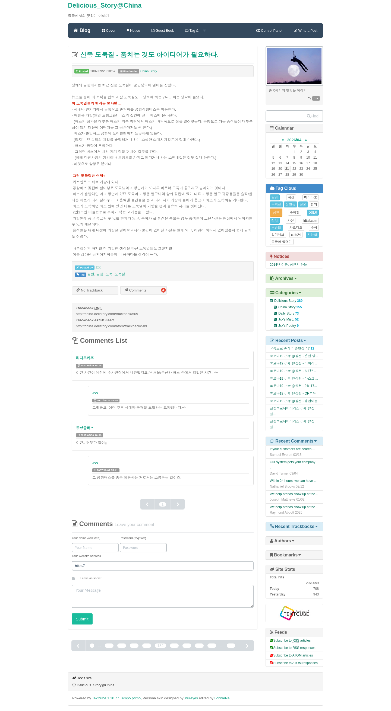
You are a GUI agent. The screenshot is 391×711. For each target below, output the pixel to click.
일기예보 (278, 235)
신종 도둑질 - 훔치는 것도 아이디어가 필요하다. (148, 55)
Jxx (98, 267)
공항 (99, 274)
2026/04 (294, 140)
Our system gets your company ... (293, 465)
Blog (82, 30)
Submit (82, 619)
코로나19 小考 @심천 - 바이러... (293, 363)
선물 (303, 204)
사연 (290, 221)
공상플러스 (85, 428)
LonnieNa (221, 698)
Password (133, 538)
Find (313, 116)
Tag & (195, 30)
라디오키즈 (85, 358)
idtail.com (310, 221)
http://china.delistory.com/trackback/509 (107, 314)
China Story (148, 71)
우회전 (276, 204)
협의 (314, 204)
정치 (275, 221)
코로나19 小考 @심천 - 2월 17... (293, 386)
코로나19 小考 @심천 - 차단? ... (293, 371)
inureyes (191, 698)
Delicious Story (288, 301)
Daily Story (288, 313)
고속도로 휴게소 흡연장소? (290, 348)
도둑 (108, 274)
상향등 (290, 204)
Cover (108, 30)
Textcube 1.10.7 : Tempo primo (116, 698)
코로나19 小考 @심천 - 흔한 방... (294, 356)
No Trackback (89, 290)
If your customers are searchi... (292, 449)
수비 (314, 228)
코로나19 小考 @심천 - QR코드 (293, 393)
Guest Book (163, 30)
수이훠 (294, 212)
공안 (90, 274)
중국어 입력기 (282, 242)
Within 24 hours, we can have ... (293, 481)
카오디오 (295, 228)
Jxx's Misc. (288, 319)
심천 (276, 212)
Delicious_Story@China (104, 5)
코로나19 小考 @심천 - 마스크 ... (294, 378)
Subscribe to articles (292, 640)
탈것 (275, 197)
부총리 (276, 228)
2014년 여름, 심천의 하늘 (288, 265)
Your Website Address (86, 556)
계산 (291, 197)
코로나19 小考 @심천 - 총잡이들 (294, 401)
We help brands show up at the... (294, 494)
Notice (133, 30)
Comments (135, 290)
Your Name (86, 538)
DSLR (312, 212)
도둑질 (120, 274)
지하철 (312, 235)
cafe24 (296, 235)
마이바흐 (310, 197)
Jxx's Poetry (288, 326)
